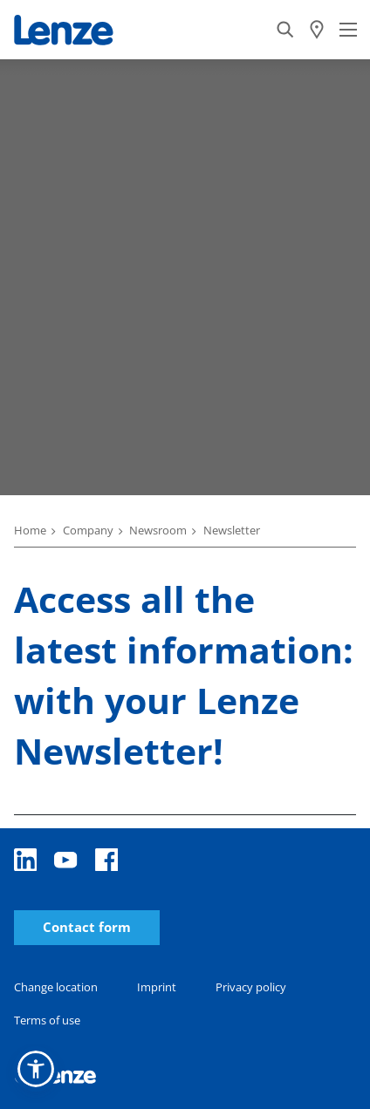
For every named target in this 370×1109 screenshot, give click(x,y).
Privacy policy (251, 987)
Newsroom (158, 530)
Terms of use (47, 1020)
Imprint (156, 987)
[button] (35, 1069)
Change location (56, 987)
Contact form (87, 927)
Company (88, 530)
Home (30, 530)
